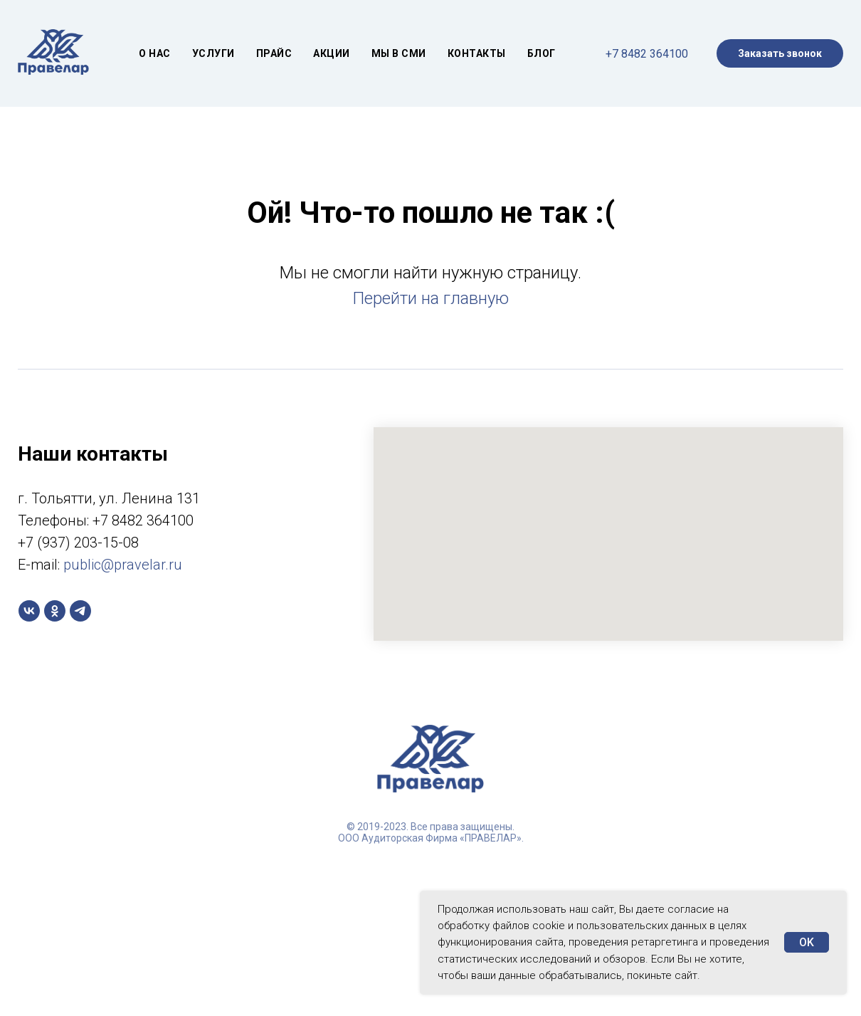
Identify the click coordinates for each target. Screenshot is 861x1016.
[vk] (29, 611)
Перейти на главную (431, 298)
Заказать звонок (780, 53)
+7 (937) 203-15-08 (78, 542)
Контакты (477, 53)
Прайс (274, 53)
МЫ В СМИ (398, 53)
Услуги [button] (213, 53)
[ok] (54, 611)
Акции (331, 53)
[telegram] (80, 611)
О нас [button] (155, 53)
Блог (541, 53)
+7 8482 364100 (647, 54)
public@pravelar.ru (122, 564)
